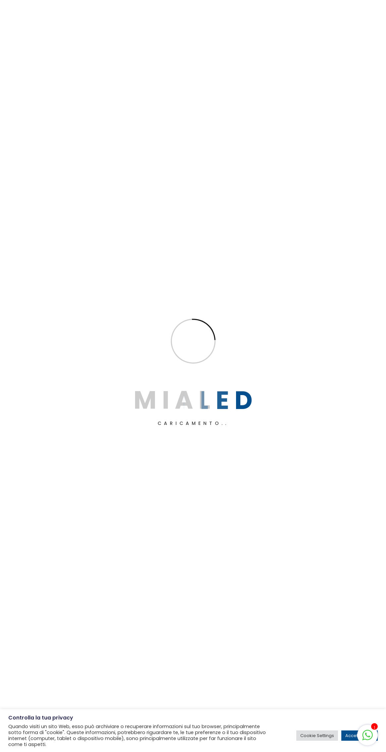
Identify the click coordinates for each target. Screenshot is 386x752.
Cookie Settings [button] (317, 735)
